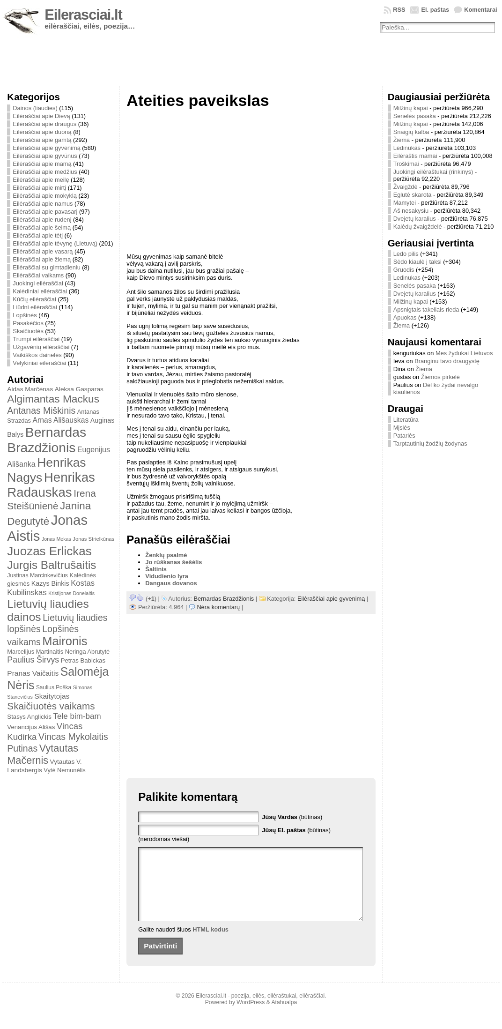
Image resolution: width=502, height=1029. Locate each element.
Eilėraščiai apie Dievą (41, 115)
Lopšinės (25, 315)
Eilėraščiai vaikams (38, 275)
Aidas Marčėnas (30, 389)
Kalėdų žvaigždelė (417, 226)
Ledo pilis (406, 253)
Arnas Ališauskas (61, 420)
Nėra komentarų (218, 607)
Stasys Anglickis (29, 716)
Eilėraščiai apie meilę (41, 179)
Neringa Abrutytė (87, 651)
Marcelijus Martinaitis (35, 651)
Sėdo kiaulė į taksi (417, 261)
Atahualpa (284, 1016)
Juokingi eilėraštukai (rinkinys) (433, 171)
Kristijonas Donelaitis (71, 593)
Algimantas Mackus (53, 399)
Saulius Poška (53, 687)
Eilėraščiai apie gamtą (42, 139)
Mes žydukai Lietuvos (464, 353)
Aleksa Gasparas (79, 389)
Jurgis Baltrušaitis (51, 565)
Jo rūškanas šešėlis (173, 562)
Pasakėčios (28, 323)
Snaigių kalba (411, 131)
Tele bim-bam (77, 716)
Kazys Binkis (50, 583)
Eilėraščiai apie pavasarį (45, 211)
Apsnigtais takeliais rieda (426, 309)
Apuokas (405, 317)
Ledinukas (407, 147)
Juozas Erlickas (49, 551)
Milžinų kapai (410, 108)
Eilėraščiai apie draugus (44, 123)
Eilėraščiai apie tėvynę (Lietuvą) (55, 243)
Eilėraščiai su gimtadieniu (46, 267)
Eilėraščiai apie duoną (42, 131)
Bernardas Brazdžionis (46, 440)
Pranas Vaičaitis (33, 673)
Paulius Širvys (33, 659)
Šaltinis (156, 569)
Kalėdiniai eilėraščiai (40, 291)
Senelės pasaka (414, 115)
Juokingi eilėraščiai (38, 283)
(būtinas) (292, 816)
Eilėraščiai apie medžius (45, 171)
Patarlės (404, 435)
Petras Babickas (83, 660)
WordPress (250, 1016)
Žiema (401, 139)
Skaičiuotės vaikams (51, 706)
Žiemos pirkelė (440, 376)
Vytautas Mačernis (42, 754)
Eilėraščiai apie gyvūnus (45, 155)
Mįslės (401, 427)
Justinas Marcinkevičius (37, 575)
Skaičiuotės (28, 331)
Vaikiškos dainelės (37, 354)
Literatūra (406, 419)
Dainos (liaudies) (35, 108)
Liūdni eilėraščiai (35, 307)
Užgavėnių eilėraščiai (41, 346)
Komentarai (480, 9)
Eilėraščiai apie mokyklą (45, 195)
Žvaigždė (405, 186)
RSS (399, 9)
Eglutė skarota (412, 194)
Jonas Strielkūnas (93, 539)
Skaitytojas (51, 696)
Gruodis (403, 269)
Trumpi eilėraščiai (36, 339)
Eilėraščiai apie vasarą (43, 251)
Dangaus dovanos (171, 583)
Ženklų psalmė (166, 555)
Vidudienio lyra (166, 576)
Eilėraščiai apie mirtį (39, 187)
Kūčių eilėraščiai (34, 299)
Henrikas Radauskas (51, 485)
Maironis (64, 641)
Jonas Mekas (56, 539)
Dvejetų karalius (414, 218)
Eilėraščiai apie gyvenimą (46, 147)
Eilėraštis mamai (415, 155)
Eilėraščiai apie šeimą (42, 227)
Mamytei (404, 202)
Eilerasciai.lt (83, 15)
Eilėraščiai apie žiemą (42, 259)
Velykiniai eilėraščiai (39, 362)
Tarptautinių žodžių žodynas (430, 443)
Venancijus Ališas (31, 727)
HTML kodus (210, 943)
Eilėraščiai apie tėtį (38, 235)
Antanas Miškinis (41, 410)
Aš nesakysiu (410, 210)
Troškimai (406, 163)
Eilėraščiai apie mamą (42, 163)
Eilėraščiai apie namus (43, 203)
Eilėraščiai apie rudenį (42, 219)
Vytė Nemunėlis (64, 770)
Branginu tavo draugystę (447, 361)
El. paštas (435, 9)
